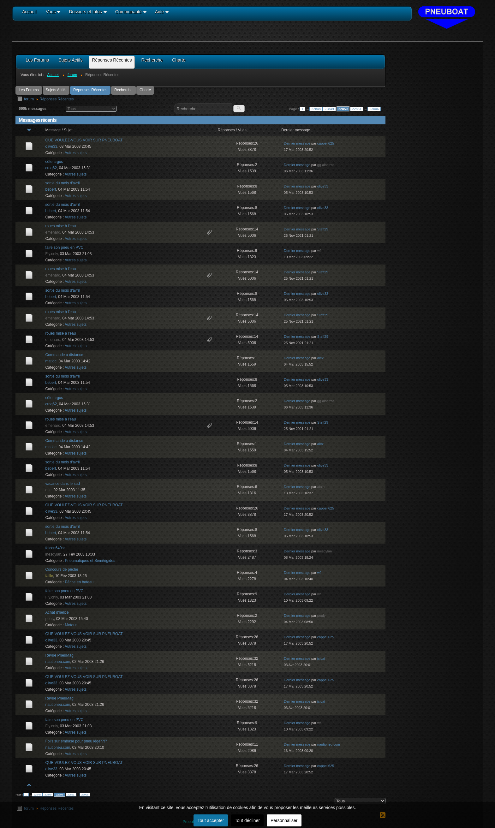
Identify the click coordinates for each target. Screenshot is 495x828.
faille (49, 576)
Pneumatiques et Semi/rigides (90, 560)
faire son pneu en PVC (64, 247)
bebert (50, 189)
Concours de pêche (61, 569)
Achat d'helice (57, 612)
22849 (329, 109)
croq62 (51, 168)
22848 (316, 109)
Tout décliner (247, 820)
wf (319, 573)
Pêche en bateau (79, 582)
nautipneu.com (57, 661)
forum (29, 99)
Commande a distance (64, 355)
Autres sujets (75, 153)
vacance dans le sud (62, 483)
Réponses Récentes (90, 90)
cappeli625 (325, 143)
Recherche (123, 90)
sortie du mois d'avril (62, 183)
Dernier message (297, 143)
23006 (374, 109)
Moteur (71, 625)
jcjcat (321, 658)
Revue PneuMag (59, 655)
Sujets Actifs (56, 90)
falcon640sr (55, 548)
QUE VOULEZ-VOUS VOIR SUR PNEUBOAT (83, 140)
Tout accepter (210, 820)
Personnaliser (284, 820)
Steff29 (322, 229)
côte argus (54, 161)
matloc (50, 361)
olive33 (51, 146)
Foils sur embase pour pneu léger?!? (76, 741)
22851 (356, 109)
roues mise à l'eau (60, 226)
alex (320, 358)
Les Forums (29, 90)
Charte (145, 90)
